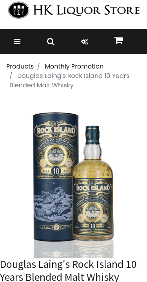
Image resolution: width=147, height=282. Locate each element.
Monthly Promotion (74, 66)
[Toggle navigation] (17, 41)
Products (20, 66)
